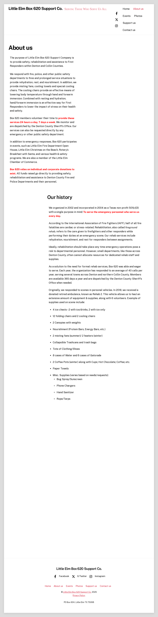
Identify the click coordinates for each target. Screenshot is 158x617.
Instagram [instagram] (96, 576)
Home (128, 8)
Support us (131, 22)
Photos (141, 15)
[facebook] (120, 13)
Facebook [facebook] (60, 576)
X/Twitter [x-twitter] (78, 576)
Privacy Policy (79, 595)
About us (141, 8)
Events (129, 15)
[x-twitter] (120, 19)
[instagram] (120, 25)
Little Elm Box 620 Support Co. (77, 592)
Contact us (131, 29)
